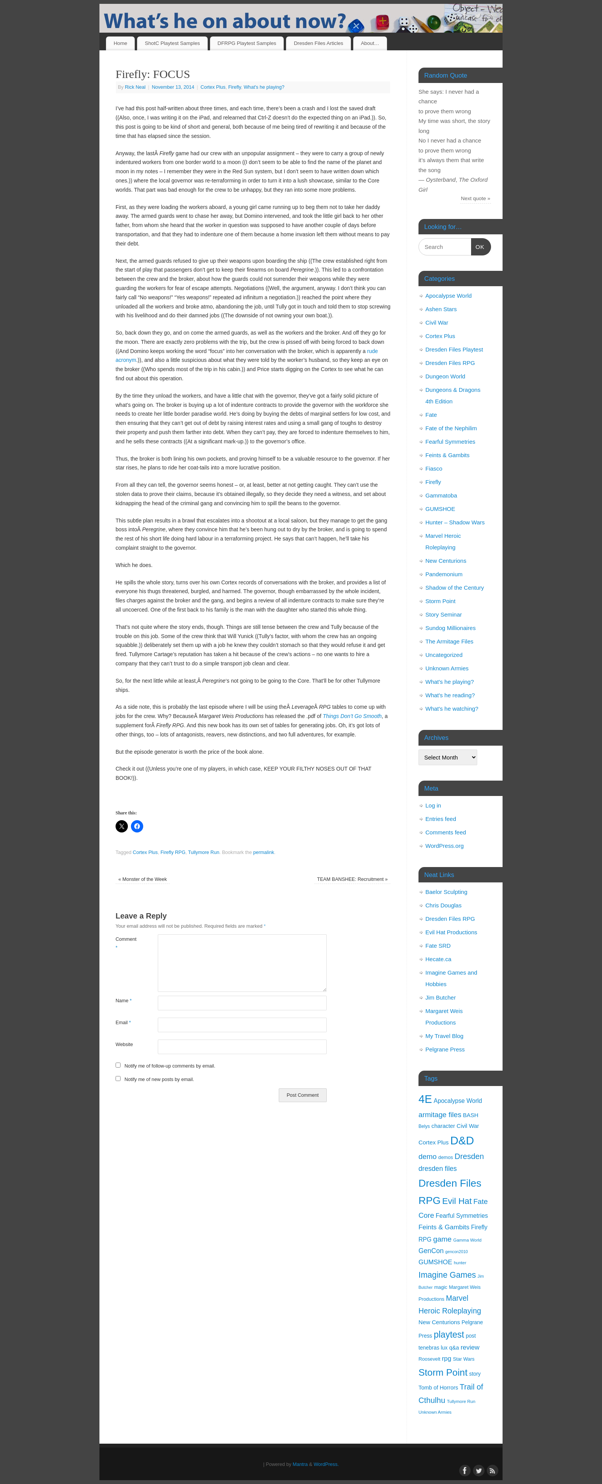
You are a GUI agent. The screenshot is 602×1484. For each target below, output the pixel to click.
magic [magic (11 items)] (440, 1287)
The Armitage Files (449, 641)
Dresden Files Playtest (454, 349)
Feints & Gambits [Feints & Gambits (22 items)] (444, 1227)
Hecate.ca (438, 959)
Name (124, 1000)
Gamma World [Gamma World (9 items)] (467, 1240)
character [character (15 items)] (443, 1126)
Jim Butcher (440, 997)
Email (123, 1022)
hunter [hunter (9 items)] (460, 1262)
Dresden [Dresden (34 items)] (469, 1156)
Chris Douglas (443, 905)
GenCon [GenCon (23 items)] (431, 1251)
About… (370, 43)
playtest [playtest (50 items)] (449, 1335)
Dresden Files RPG (450, 363)
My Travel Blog (444, 1036)
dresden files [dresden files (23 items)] (437, 1168)
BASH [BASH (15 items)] (470, 1115)
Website (124, 1044)
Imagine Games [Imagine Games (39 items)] (447, 1274)
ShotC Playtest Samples (172, 43)
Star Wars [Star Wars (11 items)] (464, 1359)
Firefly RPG (172, 852)
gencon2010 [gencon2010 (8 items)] (456, 1251)
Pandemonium (444, 574)
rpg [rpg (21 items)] (447, 1358)
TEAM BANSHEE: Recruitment (352, 879)
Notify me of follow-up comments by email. (169, 1066)
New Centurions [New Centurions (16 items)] (439, 1322)
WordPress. (326, 1464)
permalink (263, 852)
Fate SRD (438, 945)
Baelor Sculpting (446, 892)
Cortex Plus (212, 87)
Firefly (234, 87)
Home (120, 43)
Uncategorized (444, 655)
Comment (126, 943)
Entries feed (440, 819)
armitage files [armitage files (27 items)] (439, 1115)
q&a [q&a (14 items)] (454, 1348)
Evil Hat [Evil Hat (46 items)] (457, 1201)
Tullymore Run (203, 852)
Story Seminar (443, 614)
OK (478, 246)
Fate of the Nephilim (451, 428)
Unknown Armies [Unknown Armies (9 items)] (435, 1412)
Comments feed (445, 832)
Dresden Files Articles (318, 43)
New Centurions (445, 560)
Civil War (436, 322)
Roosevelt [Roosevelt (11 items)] (429, 1359)
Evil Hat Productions (451, 932)
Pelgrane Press (445, 1049)
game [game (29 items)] (442, 1239)
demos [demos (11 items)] (445, 1157)
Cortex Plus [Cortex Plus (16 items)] (433, 1142)
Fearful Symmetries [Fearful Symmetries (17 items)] (462, 1215)
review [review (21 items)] (470, 1347)
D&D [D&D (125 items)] (462, 1140)
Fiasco (433, 468)
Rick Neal (135, 87)
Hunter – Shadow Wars (455, 522)
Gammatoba (441, 495)
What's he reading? (450, 695)
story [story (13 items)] (475, 1374)
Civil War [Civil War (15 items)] (467, 1126)
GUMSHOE (440, 509)
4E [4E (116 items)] (425, 1099)
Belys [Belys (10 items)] (424, 1126)
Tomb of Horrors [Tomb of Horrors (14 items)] (438, 1388)
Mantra (300, 1464)
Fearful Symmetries (450, 441)
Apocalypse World (448, 295)
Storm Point (440, 601)
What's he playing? (264, 87)
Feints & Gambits (447, 455)
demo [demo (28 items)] (427, 1156)
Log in (433, 805)
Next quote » (476, 198)
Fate (431, 414)
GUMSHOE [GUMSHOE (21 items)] (435, 1262)
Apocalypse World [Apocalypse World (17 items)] (457, 1101)
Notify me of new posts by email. (159, 1079)
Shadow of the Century (454, 587)
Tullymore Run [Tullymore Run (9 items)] (461, 1401)
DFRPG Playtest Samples (247, 43)
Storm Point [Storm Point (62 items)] (443, 1372)
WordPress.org (444, 845)
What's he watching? (451, 708)
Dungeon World (445, 376)
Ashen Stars (441, 309)
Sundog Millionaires (450, 628)
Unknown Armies (447, 668)
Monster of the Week (142, 879)
